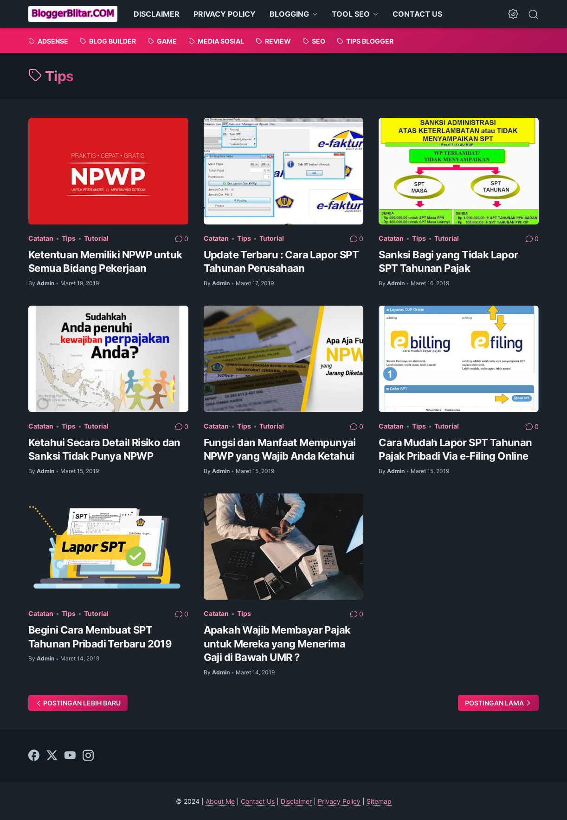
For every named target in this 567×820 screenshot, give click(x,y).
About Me (220, 801)
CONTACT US (417, 14)
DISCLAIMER (157, 14)
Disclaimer (296, 801)
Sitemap (379, 801)
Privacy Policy (339, 801)
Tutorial (96, 238)
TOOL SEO (351, 14)
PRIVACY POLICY (224, 14)
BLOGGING (289, 14)
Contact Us (258, 801)
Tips (69, 238)
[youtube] (70, 756)
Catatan (40, 238)
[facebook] (33, 756)
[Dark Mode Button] (513, 13)
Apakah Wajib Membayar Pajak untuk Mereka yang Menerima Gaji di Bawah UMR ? (277, 643)
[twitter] (52, 756)
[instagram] (88, 756)
